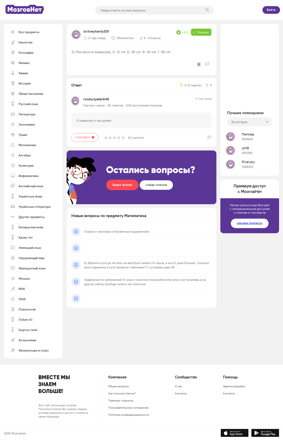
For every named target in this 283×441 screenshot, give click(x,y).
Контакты (181, 393)
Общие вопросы (118, 386)
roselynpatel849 (96, 99)
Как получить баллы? (122, 393)
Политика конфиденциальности (128, 415)
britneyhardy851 (96, 31)
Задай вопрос (122, 185)
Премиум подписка (120, 400)
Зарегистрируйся (234, 386)
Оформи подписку (250, 223)
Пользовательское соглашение (128, 407)
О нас (178, 386)
